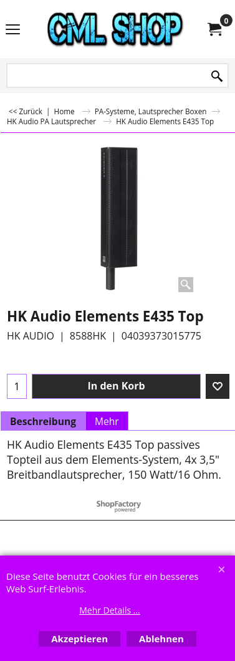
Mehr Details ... (109, 610)
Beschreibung (43, 421)
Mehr (107, 421)
